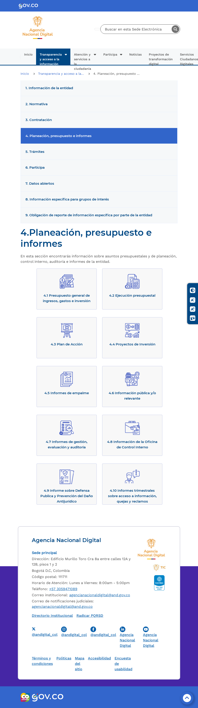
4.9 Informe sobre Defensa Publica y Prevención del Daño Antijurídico (66, 495)
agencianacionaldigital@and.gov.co (99, 595)
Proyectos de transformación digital (161, 59)
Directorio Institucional (52, 615)
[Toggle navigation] (97, 29)
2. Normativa (36, 104)
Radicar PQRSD (89, 615)
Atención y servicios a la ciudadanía (82, 59)
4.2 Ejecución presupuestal (132, 295)
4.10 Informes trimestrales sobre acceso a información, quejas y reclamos (132, 495)
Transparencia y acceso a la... (61, 73)
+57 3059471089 (63, 589)
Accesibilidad (99, 658)
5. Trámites (34, 152)
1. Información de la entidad (49, 88)
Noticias (135, 54)
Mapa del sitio (79, 663)
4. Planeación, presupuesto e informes (58, 136)
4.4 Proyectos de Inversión (132, 344)
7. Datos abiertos (39, 184)
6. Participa (35, 167)
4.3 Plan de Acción (67, 344)
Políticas (63, 658)
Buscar (175, 29)
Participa (110, 54)
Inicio (28, 54)
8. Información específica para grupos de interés (67, 199)
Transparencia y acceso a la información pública (51, 59)
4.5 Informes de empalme (66, 393)
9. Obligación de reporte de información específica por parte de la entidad (88, 215)
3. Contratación (38, 120)
